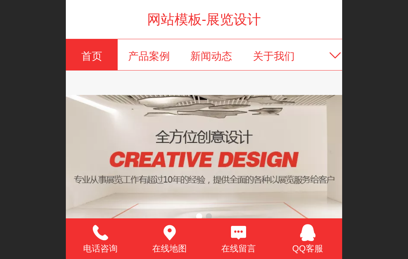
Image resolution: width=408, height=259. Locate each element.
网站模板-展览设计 (204, 19)
